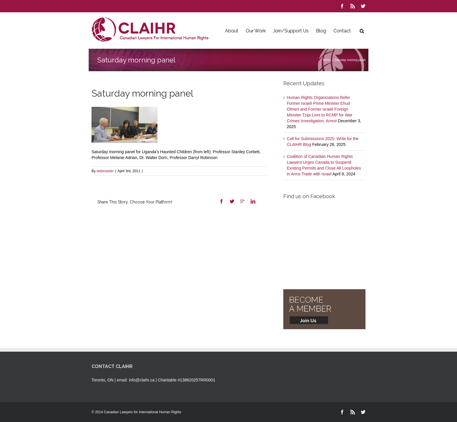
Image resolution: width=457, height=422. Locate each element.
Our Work (256, 31)
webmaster (105, 171)
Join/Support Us (291, 31)
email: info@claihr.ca (135, 380)
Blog (321, 31)
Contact (342, 31)
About (231, 31)
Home (327, 60)
